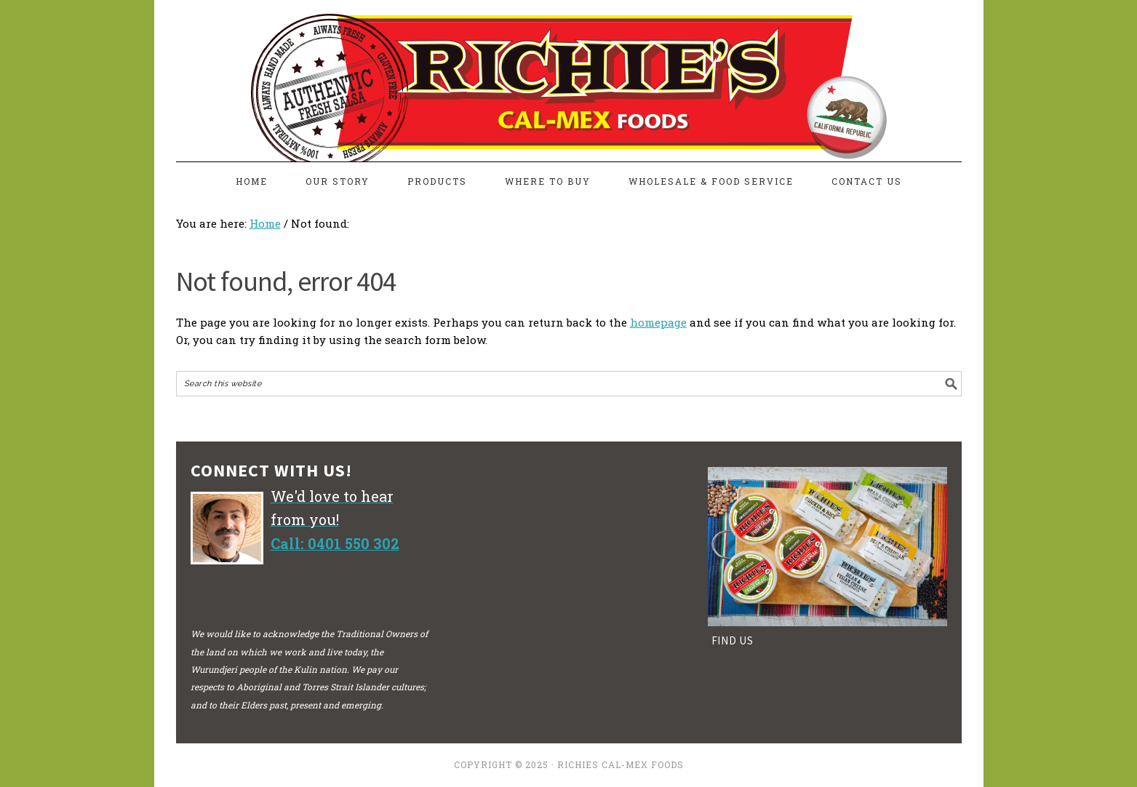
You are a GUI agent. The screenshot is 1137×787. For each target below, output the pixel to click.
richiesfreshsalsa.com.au (569, 74)
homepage (658, 322)
